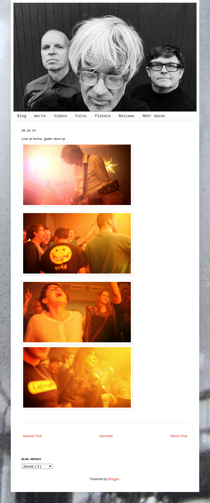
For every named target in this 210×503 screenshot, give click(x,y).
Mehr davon (154, 116)
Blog (21, 116)
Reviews (127, 116)
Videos (60, 116)
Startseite (106, 436)
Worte (40, 116)
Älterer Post (178, 436)
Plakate (103, 116)
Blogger (113, 479)
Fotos (81, 116)
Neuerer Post (32, 436)
